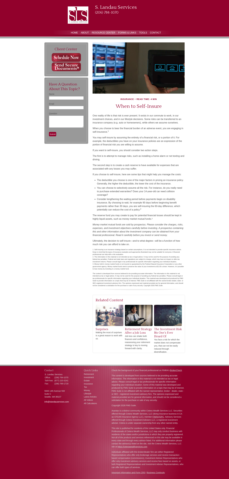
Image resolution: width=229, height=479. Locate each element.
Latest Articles (90, 397)
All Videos (88, 400)
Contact (155, 32)
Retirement (89, 374)
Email (51, 104)
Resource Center (103, 32)
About (85, 32)
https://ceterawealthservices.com (132, 447)
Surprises (102, 329)
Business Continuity (156, 472)
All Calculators (90, 403)
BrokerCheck (176, 370)
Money (87, 390)
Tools (143, 32)
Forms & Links (127, 32)
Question (53, 113)
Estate (87, 380)
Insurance (88, 384)
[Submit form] (52, 134)
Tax (85, 387)
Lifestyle (87, 393)
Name (51, 94)
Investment (89, 377)
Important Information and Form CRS (128, 472)
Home (74, 32)
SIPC (161, 417)
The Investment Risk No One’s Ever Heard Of (168, 333)
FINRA (155, 417)
